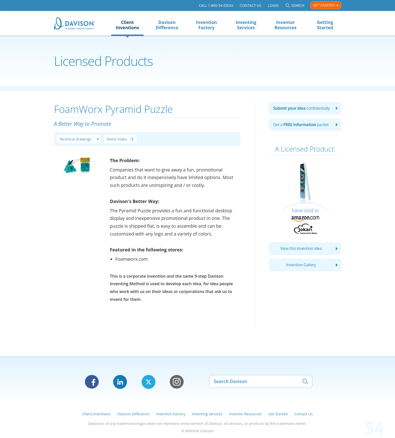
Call (216, 5)
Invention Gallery (301, 266)
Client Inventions (127, 25)
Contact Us (250, 5)
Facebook (92, 382)
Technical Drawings (75, 139)
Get (301, 125)
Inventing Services (246, 25)
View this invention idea (301, 249)
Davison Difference (167, 25)
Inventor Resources (285, 25)
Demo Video (117, 139)
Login (273, 5)
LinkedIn (120, 382)
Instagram (177, 382)
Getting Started (325, 25)
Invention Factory (206, 25)
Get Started (324, 5)
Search (297, 5)
